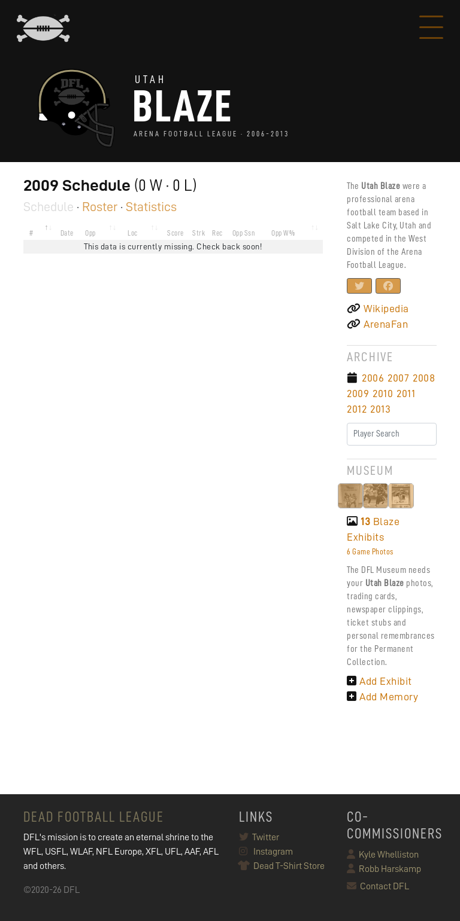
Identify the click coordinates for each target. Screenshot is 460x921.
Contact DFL (378, 886)
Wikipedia (378, 308)
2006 (373, 378)
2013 (380, 409)
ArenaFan (377, 324)
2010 (383, 393)
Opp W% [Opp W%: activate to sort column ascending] (283, 233)
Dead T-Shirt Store (282, 866)
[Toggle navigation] (431, 29)
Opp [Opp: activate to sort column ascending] (90, 233)
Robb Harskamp (384, 869)
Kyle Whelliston (383, 854)
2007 (398, 378)
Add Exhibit (379, 681)
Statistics (151, 207)
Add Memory (382, 696)
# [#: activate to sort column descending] (31, 233)
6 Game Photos (370, 551)
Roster (99, 207)
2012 (357, 409)
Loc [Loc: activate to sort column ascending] (133, 233)
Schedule (48, 207)
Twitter (259, 837)
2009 (358, 393)
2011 (406, 393)
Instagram (266, 851)
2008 (424, 378)
